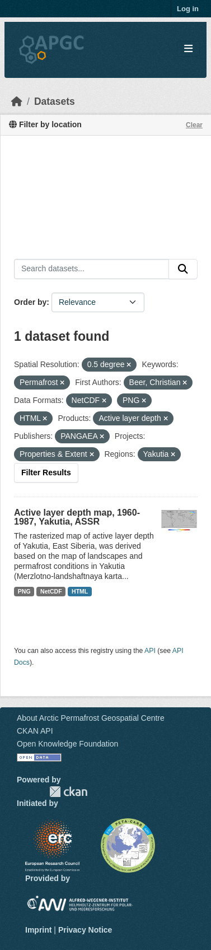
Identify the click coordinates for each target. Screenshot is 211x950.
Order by (30, 302)
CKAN (68, 792)
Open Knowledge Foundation (67, 743)
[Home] (16, 101)
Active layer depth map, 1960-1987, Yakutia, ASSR (77, 517)
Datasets (54, 101)
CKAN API (35, 730)
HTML (80, 591)
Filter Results (46, 472)
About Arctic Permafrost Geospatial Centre (91, 717)
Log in (188, 8)
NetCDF (51, 591)
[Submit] (183, 269)
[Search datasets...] (91, 269)
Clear (194, 125)
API (150, 651)
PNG (24, 591)
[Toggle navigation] (188, 49)
